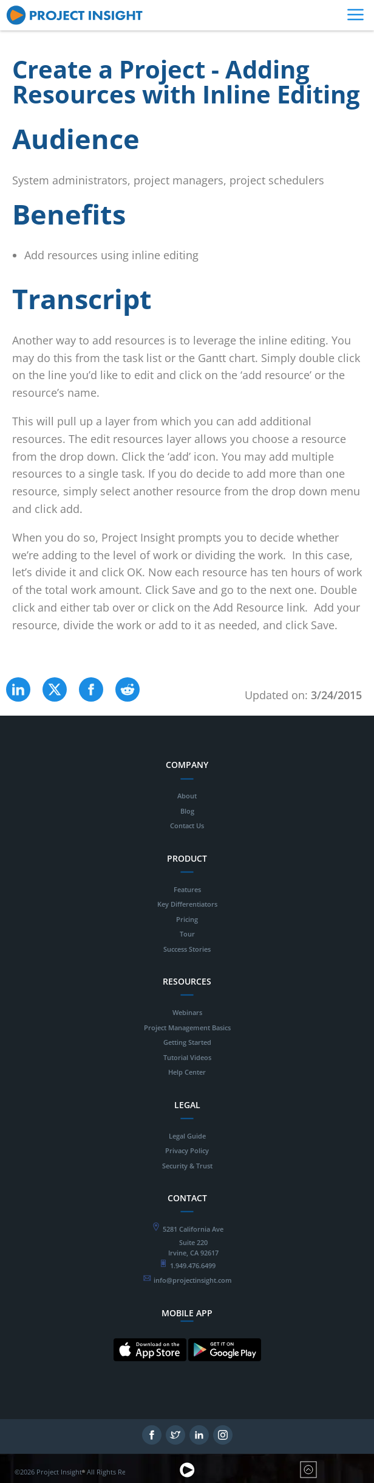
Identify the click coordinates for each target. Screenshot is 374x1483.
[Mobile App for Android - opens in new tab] (224, 1371)
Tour (187, 933)
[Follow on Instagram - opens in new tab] (223, 1441)
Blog (187, 810)
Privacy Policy (187, 1150)
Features (187, 889)
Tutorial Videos (187, 1057)
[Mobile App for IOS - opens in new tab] (150, 1371)
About (187, 795)
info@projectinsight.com (193, 1280)
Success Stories (187, 949)
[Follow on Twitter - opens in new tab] (175, 1441)
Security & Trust (187, 1165)
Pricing (187, 919)
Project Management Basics (187, 1027)
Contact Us (187, 825)
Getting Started (187, 1042)
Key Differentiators (187, 904)
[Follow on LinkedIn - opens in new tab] (199, 1441)
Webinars (187, 1012)
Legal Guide (187, 1135)
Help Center (187, 1071)
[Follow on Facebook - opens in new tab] (152, 1441)
